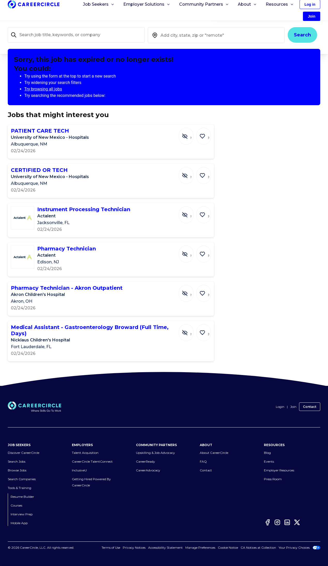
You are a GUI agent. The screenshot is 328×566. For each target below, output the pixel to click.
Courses (16, 506)
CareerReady (145, 462)
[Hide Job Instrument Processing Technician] (190, 212)
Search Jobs (16, 462)
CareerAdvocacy (148, 470)
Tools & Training (19, 488)
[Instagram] (277, 522)
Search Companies (22, 479)
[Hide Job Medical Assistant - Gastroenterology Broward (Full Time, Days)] (190, 330)
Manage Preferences (200, 548)
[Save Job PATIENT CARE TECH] (205, 134)
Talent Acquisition (85, 453)
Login (280, 407)
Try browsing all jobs (43, 89)
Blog (267, 453)
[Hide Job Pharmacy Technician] (190, 251)
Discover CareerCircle (23, 453)
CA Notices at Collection (258, 548)
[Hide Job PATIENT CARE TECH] (190, 134)
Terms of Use (111, 548)
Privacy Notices (134, 548)
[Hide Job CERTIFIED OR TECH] (190, 173)
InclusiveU (79, 470)
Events (269, 462)
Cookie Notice (228, 548)
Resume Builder (22, 497)
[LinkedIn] (287, 522)
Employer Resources (279, 470)
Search (302, 35)
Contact (309, 407)
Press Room (273, 479)
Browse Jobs (17, 470)
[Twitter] (297, 522)
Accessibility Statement (165, 548)
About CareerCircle (214, 453)
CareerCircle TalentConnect (92, 462)
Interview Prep (22, 514)
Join (293, 407)
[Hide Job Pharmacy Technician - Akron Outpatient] (190, 291)
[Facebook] (267, 522)
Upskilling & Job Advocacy (155, 453)
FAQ (203, 462)
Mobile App (19, 523)
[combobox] (216, 35)
